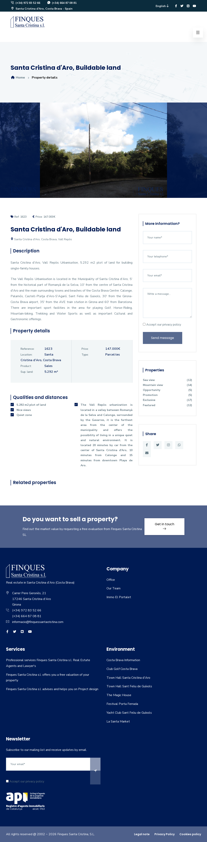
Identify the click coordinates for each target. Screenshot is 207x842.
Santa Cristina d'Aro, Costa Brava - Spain (42, 9)
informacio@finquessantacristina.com (37, 622)
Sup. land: (27, 372)
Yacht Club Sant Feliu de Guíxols (129, 712)
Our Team (113, 588)
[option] (103, 153)
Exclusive (167, 400)
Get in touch (164, 526)
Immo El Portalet (118, 597)
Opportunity (167, 390)
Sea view (167, 380)
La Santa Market (118, 721)
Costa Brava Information (123, 660)
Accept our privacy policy (162, 324)
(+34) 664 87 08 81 (62, 3)
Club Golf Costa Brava (121, 669)
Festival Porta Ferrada (122, 704)
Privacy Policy (164, 834)
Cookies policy (190, 834)
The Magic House (118, 695)
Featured (167, 405)
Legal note (142, 834)
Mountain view (167, 385)
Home (18, 77)
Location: (26, 355)
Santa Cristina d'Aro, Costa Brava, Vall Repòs (41, 239)
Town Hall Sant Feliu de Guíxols (129, 686)
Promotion (167, 395)
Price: (85, 349)
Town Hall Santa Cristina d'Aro (128, 678)
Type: (85, 355)
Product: (26, 366)
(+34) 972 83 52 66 (25, 3)
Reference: (27, 349)
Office (110, 580)
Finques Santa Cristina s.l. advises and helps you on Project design (52, 689)
